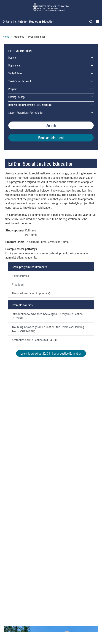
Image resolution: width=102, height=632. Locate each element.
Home (6, 36)
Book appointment (51, 137)
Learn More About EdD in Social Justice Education (51, 353)
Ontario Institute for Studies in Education (28, 21)
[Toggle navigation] (90, 21)
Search (51, 125)
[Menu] (96, 21)
